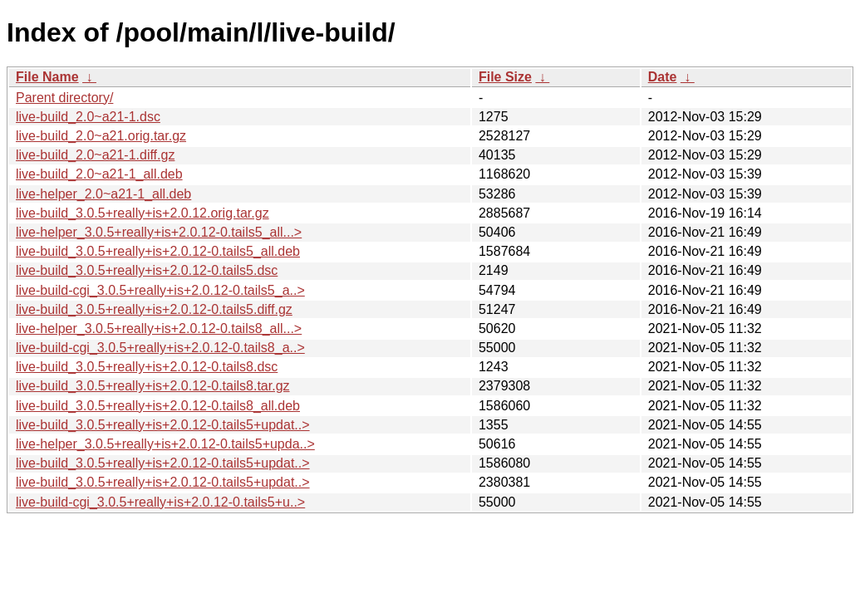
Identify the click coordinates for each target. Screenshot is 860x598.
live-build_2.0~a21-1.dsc (88, 117)
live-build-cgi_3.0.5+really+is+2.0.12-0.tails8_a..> (160, 348)
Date (662, 77)
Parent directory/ (64, 98)
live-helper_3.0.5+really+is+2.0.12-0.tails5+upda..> (165, 444)
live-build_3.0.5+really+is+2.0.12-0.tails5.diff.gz (154, 309)
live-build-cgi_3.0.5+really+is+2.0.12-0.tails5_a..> (160, 290)
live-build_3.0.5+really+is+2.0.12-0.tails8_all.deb (158, 406)
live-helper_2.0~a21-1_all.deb (103, 194)
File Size (505, 77)
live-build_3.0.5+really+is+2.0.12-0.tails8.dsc (147, 367)
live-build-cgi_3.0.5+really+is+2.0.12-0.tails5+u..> (160, 502)
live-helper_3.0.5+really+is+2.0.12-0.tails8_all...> (159, 328)
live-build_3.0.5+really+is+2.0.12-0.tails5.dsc (147, 270)
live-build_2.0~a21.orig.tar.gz (101, 136)
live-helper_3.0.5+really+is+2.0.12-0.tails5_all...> (159, 232)
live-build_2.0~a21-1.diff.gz (95, 155)
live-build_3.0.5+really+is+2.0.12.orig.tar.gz (142, 213)
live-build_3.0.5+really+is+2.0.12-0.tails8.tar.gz (153, 386)
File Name (47, 77)
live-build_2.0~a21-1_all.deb (99, 174)
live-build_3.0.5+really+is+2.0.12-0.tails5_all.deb (158, 251)
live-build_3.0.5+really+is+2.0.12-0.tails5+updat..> (163, 425)
